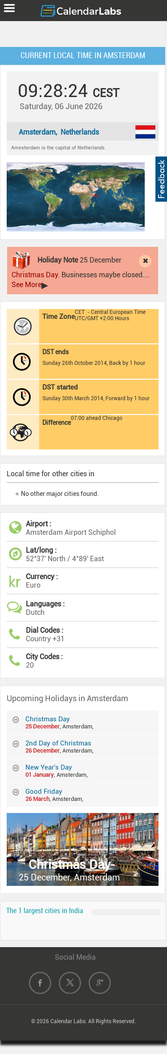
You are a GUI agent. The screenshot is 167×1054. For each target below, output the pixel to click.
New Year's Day (48, 767)
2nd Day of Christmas (58, 743)
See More (26, 284)
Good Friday (43, 791)
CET (80, 312)
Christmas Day (35, 275)
